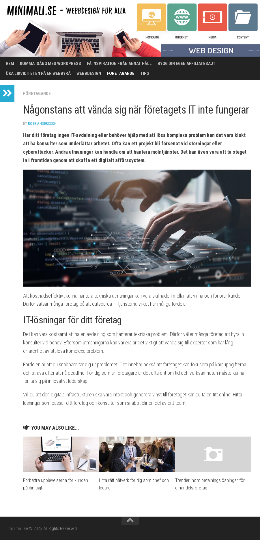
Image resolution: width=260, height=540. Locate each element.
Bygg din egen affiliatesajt (187, 63)
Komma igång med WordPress (50, 63)
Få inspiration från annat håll (119, 63)
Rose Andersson (43, 123)
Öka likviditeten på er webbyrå (38, 73)
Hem (10, 63)
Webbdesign (88, 73)
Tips (144, 73)
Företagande (120, 73)
